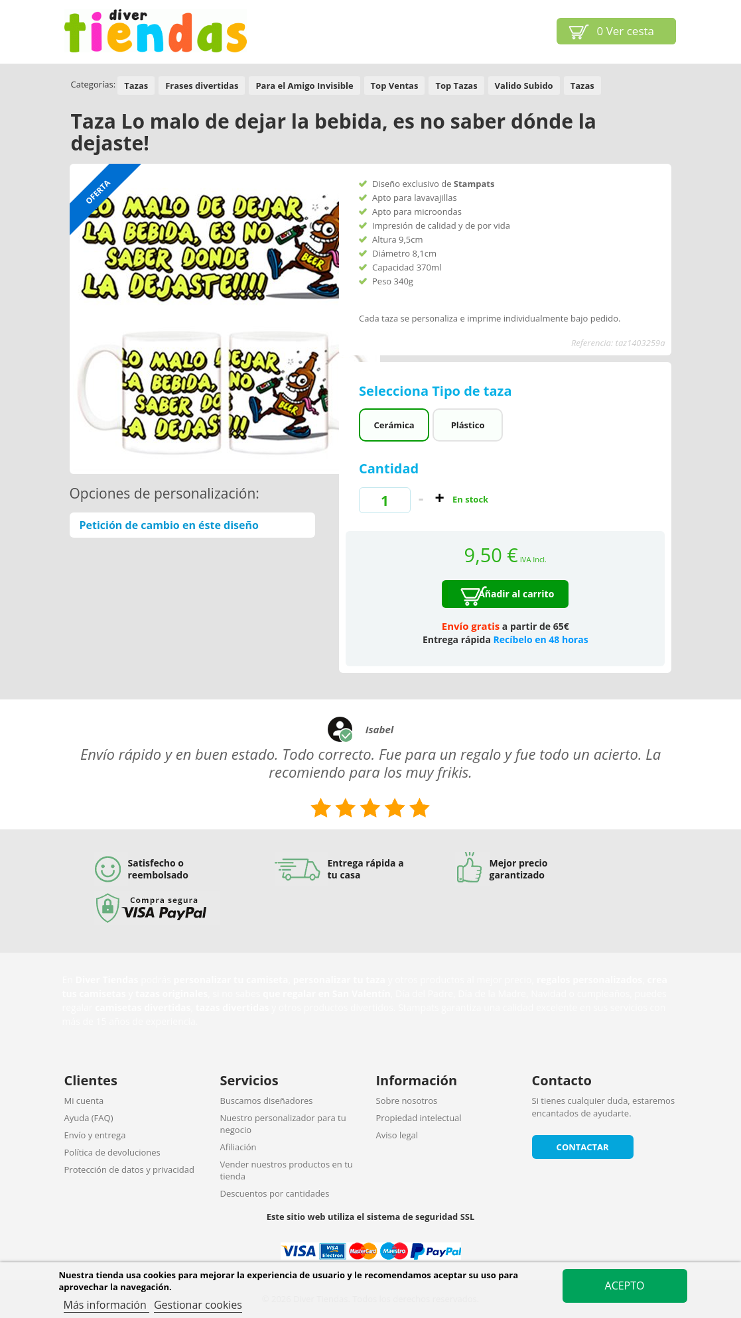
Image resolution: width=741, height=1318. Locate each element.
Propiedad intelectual (419, 1118)
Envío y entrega (95, 1135)
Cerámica (394, 425)
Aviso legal (397, 1135)
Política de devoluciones (112, 1152)
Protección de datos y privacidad (129, 1169)
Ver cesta (626, 30)
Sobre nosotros (407, 1101)
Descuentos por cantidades (275, 1193)
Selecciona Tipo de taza (437, 391)
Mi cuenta (84, 1101)
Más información (106, 1304)
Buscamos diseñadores (266, 1101)
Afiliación (238, 1147)
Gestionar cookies (198, 1304)
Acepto (625, 1285)
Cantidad (389, 468)
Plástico (468, 425)
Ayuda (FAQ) (88, 1118)
